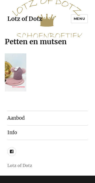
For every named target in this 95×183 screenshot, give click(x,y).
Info (12, 132)
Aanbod (16, 118)
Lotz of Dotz (24, 18)
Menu (79, 19)
